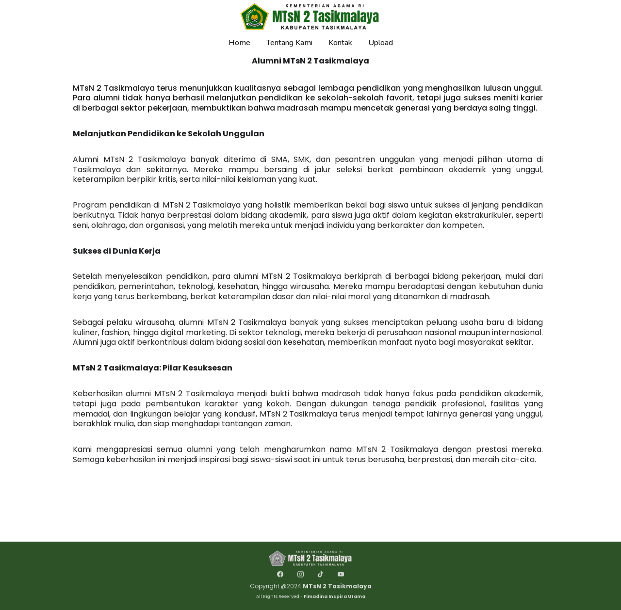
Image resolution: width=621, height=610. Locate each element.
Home (239, 42)
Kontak (340, 42)
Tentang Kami (289, 42)
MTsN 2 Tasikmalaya (337, 588)
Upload (380, 42)
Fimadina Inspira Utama (334, 598)
